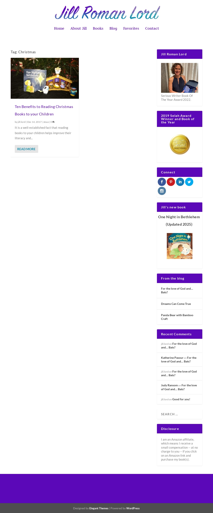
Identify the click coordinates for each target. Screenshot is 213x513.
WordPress (133, 508)
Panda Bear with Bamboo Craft (177, 316)
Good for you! (181, 399)
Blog (113, 29)
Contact (152, 29)
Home (59, 29)
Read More (26, 149)
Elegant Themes (98, 508)
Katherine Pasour (172, 357)
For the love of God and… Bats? (177, 290)
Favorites (131, 29)
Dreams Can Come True (176, 303)
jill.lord (21, 121)
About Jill (78, 29)
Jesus (46, 121)
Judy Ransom (169, 385)
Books (98, 29)
